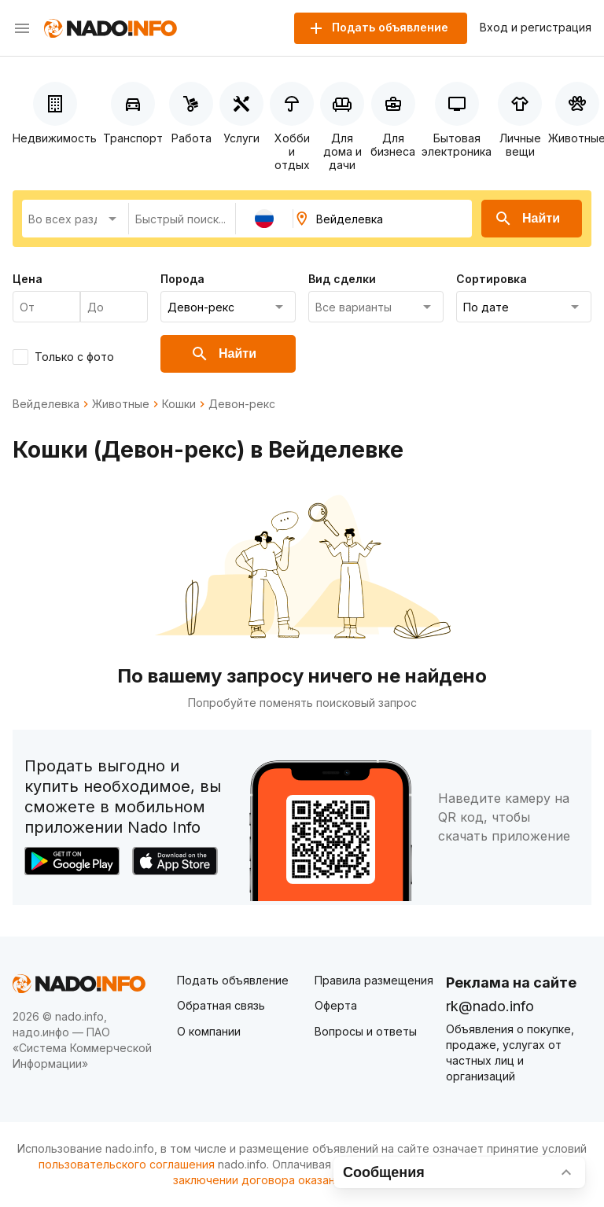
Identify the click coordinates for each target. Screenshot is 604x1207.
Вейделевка (46, 404)
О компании (209, 1031)
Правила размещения (374, 980)
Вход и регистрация (535, 27)
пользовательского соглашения (127, 1164)
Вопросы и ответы (366, 1031)
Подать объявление (233, 980)
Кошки (179, 404)
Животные (120, 404)
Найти (527, 218)
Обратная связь (221, 1005)
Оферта (336, 1005)
